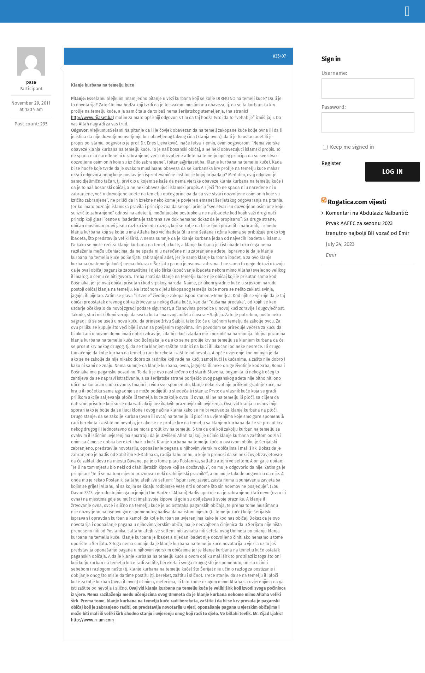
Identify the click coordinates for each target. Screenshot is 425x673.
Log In (392, 172)
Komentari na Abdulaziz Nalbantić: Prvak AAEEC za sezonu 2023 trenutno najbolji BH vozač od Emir (367, 223)
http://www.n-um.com (92, 620)
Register (331, 163)
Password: (333, 107)
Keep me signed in (352, 147)
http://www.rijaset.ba (92, 117)
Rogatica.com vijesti (357, 202)
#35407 (279, 56)
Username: (334, 73)
